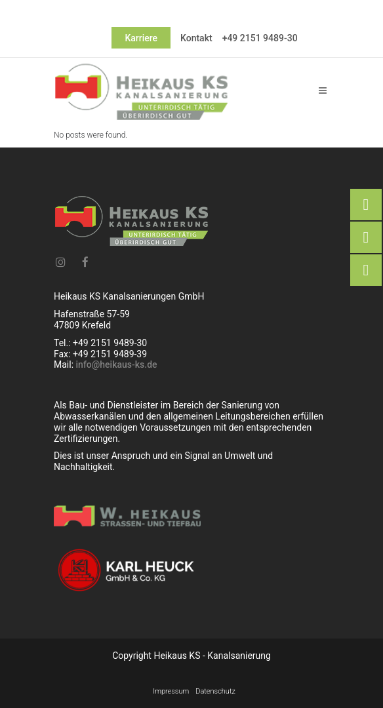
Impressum (171, 691)
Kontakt (196, 38)
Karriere (141, 38)
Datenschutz (215, 691)
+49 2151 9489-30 (260, 38)
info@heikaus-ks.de (116, 364)
